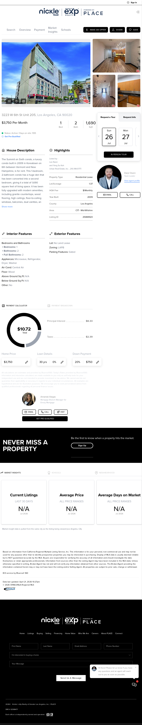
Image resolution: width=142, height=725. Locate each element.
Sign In (132, 2)
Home (22, 633)
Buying (40, 633)
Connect (118, 633)
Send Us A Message (71, 678)
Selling (48, 633)
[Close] (136, 700)
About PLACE (106, 633)
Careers (95, 633)
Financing (58, 633)
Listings (30, 633)
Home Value (70, 633)
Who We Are (83, 633)
